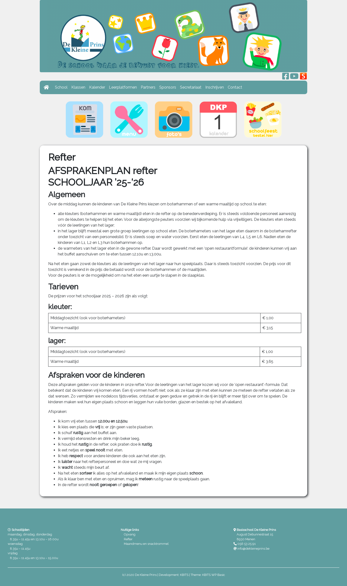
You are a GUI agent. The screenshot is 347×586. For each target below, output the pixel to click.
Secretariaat (190, 87)
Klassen (78, 87)
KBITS (184, 575)
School (61, 87)
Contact (235, 87)
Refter (128, 539)
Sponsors (167, 87)
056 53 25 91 (246, 544)
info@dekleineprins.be (253, 548)
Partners (148, 87)
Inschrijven (214, 87)
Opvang (129, 534)
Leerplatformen (123, 87)
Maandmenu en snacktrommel (146, 544)
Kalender (97, 87)
